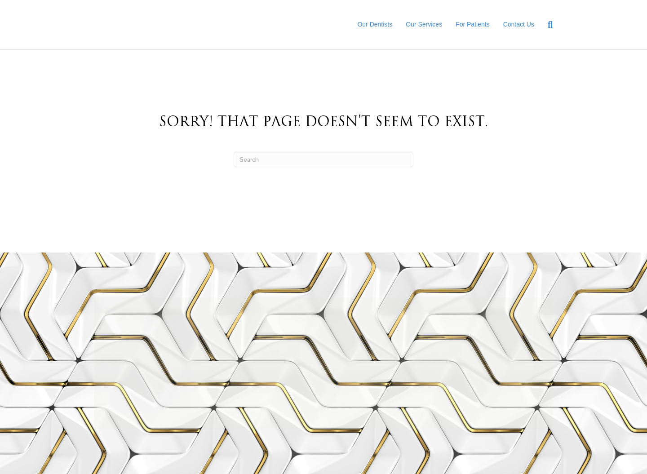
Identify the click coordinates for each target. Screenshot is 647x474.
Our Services (424, 24)
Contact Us (518, 24)
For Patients (472, 24)
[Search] (547, 24)
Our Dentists (374, 24)
